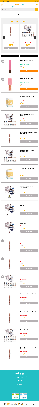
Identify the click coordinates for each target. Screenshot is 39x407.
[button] (4, 37)
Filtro (10, 55)
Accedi (36, 1)
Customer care (19, 384)
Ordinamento (29, 55)
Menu (2, 4)
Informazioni (19, 386)
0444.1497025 (5, 1)
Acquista (11, 48)
